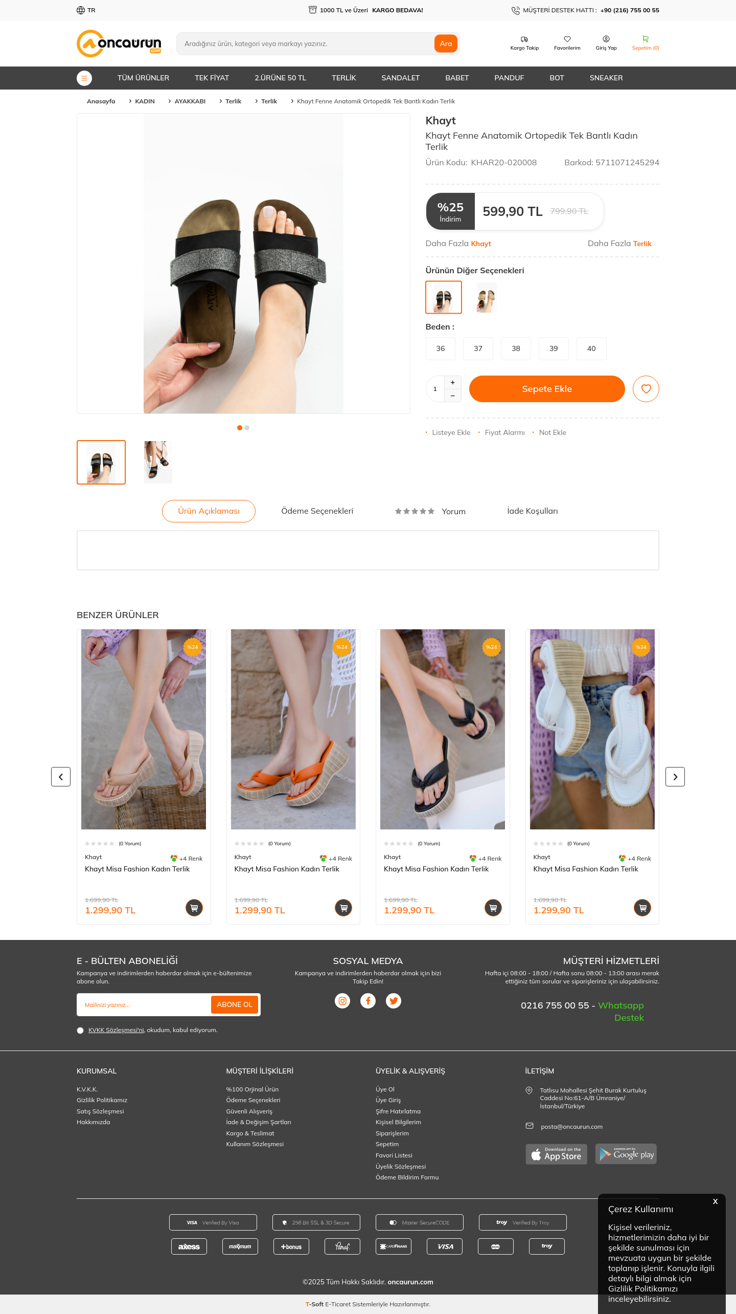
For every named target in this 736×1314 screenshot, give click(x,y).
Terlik (233, 101)
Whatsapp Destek (621, 1011)
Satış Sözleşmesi (100, 1111)
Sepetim (387, 1144)
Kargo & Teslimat (250, 1133)
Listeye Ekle (448, 432)
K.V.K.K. (87, 1089)
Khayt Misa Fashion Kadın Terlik (137, 868)
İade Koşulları (532, 511)
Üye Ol (385, 1089)
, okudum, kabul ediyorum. (147, 1030)
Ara (446, 43)
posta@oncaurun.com (572, 1126)
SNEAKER (606, 77)
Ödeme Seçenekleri (317, 511)
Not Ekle (549, 432)
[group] (243, 263)
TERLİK (344, 77)
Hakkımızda (93, 1122)
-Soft (316, 1304)
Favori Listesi (394, 1155)
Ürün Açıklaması (209, 511)
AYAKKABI (190, 101)
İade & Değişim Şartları (258, 1122)
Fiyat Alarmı (501, 432)
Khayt (441, 120)
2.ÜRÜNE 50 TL (280, 77)
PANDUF (509, 77)
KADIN (144, 101)
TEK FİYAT (212, 77)
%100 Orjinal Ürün (252, 1089)
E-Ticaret (338, 1304)
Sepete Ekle (547, 389)
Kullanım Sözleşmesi (255, 1144)
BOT (556, 77)
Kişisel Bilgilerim (398, 1122)
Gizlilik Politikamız (102, 1100)
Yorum (430, 511)
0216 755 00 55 (556, 1005)
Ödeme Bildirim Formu (407, 1177)
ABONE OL (234, 1004)
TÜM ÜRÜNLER (143, 77)
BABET (457, 77)
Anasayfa (101, 101)
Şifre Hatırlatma (398, 1111)
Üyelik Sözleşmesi (401, 1166)
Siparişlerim (392, 1133)
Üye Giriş (388, 1100)
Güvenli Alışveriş (249, 1111)
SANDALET (401, 77)
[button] (239, 427)
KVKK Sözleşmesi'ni (116, 1030)
